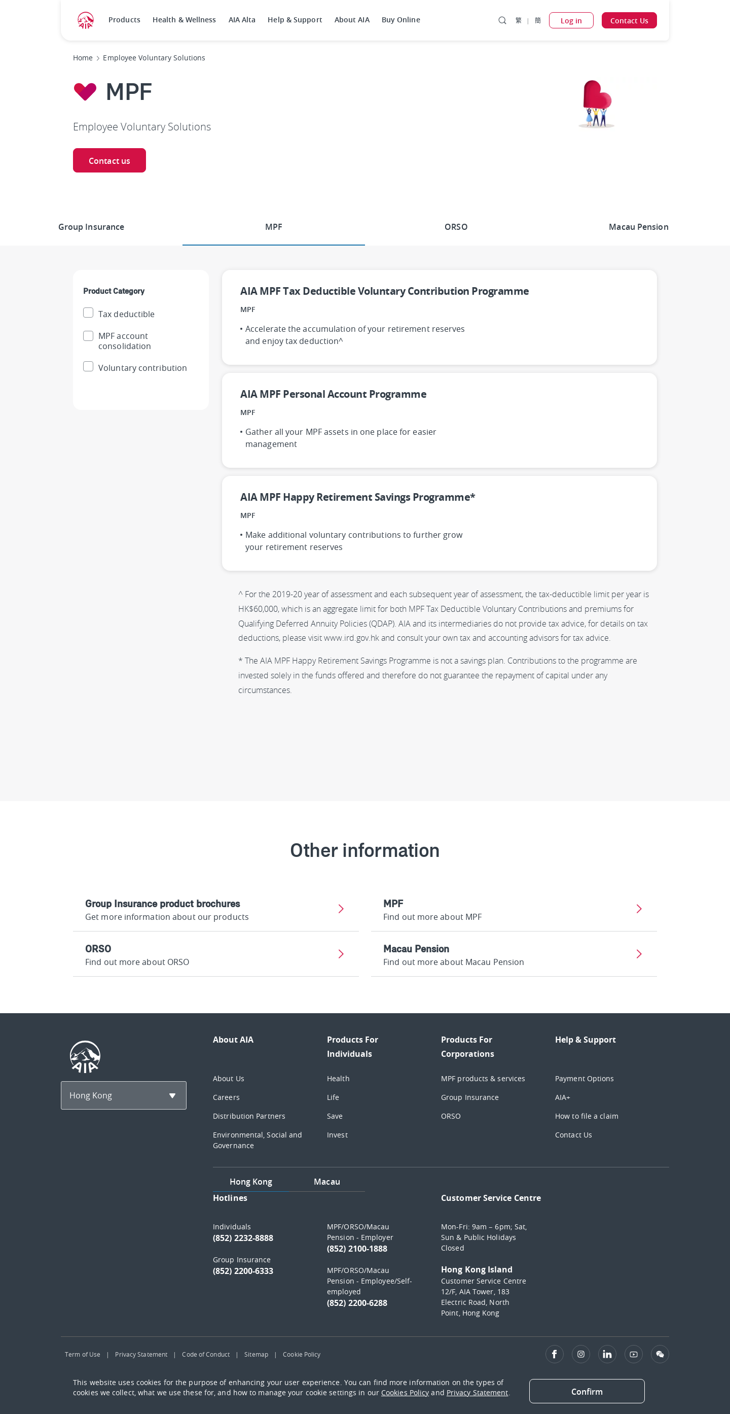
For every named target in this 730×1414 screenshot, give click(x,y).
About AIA (352, 19)
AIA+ (562, 1097)
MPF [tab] (273, 226)
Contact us (109, 160)
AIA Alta (242, 19)
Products (124, 19)
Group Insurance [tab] (91, 226)
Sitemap (256, 1354)
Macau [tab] (327, 1181)
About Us (228, 1078)
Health (338, 1078)
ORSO (451, 1116)
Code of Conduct (206, 1354)
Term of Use (82, 1354)
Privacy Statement (141, 1354)
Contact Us (573, 1135)
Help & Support (295, 19)
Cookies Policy (405, 1392)
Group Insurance (470, 1097)
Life (333, 1097)
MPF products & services (483, 1078)
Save (335, 1116)
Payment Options (584, 1078)
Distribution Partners (249, 1116)
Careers (226, 1097)
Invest (337, 1135)
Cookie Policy (301, 1354)
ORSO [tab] (456, 226)
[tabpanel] (441, 1260)
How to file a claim (586, 1116)
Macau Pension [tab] (638, 226)
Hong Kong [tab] (251, 1181)
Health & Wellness (184, 19)
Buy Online (401, 19)
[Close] (587, 1391)
